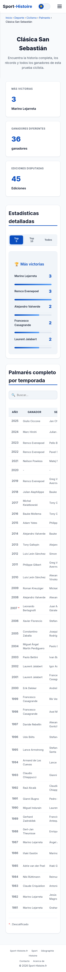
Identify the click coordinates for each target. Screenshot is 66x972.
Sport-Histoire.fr (19, 950)
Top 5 (16, 240)
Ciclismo (31, 17)
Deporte (19, 17)
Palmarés (44, 17)
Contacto (25, 961)
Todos (48, 239)
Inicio (9, 17)
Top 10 (32, 240)
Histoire (33, 955)
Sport (17, 6)
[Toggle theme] (44, 6)
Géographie (47, 950)
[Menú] (59, 6)
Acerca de (38, 961)
